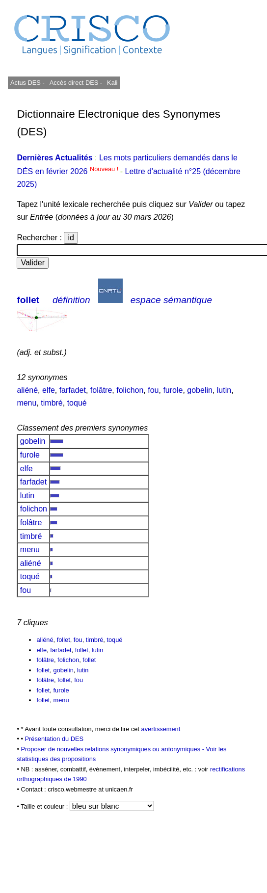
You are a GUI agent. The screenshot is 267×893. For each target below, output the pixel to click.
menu (26, 403)
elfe (48, 390)
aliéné (27, 390)
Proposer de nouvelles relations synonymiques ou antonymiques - (113, 749)
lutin (224, 390)
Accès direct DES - (76, 82)
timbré (51, 403)
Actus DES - (27, 82)
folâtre (101, 390)
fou (153, 390)
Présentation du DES (54, 738)
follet (28, 300)
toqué (77, 403)
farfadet (72, 390)
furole (173, 390)
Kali (112, 82)
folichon (129, 390)
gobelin (200, 390)
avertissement (161, 729)
